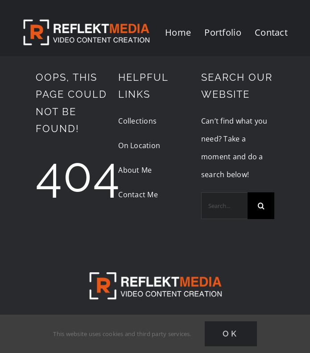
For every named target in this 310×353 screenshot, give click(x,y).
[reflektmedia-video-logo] (155, 265)
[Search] (261, 205)
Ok (231, 333)
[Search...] (224, 205)
